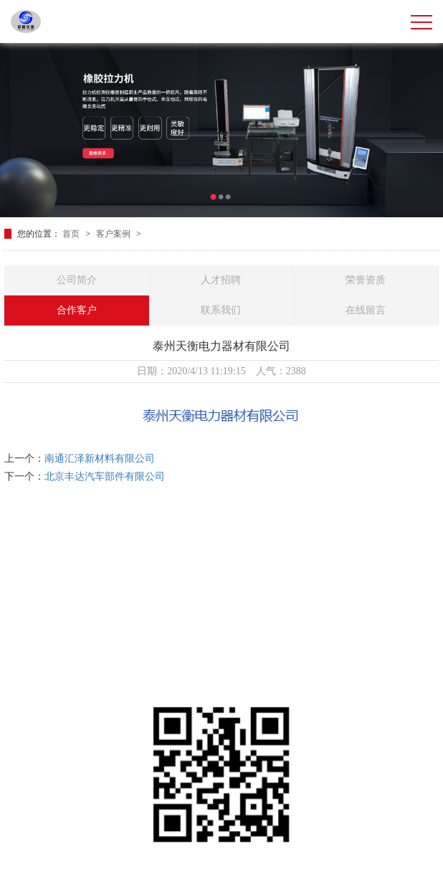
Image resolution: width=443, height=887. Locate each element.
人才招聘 (221, 280)
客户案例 (114, 234)
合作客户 (77, 310)
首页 (72, 234)
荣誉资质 (366, 280)
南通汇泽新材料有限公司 (99, 458)
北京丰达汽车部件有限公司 (104, 476)
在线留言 (366, 310)
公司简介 (77, 280)
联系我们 (221, 310)
